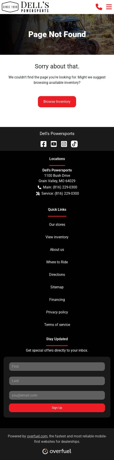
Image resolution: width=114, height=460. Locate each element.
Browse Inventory (57, 101)
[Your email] (57, 395)
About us (57, 249)
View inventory (57, 237)
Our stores (57, 224)
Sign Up (57, 407)
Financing (57, 300)
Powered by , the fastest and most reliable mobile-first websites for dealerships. (57, 442)
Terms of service (57, 325)
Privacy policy (57, 312)
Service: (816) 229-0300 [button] (57, 193)
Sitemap (57, 287)
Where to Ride (57, 262)
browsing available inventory (56, 82)
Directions (57, 274)
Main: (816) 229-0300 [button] (57, 187)
